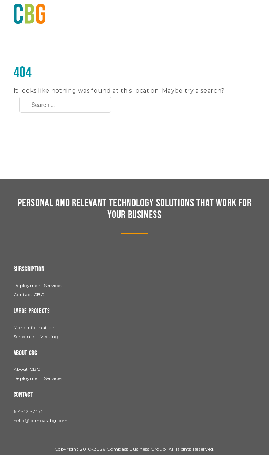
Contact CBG (29, 294)
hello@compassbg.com (41, 420)
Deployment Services (38, 285)
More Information (34, 327)
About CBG (27, 369)
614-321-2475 (29, 411)
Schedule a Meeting (36, 336)
